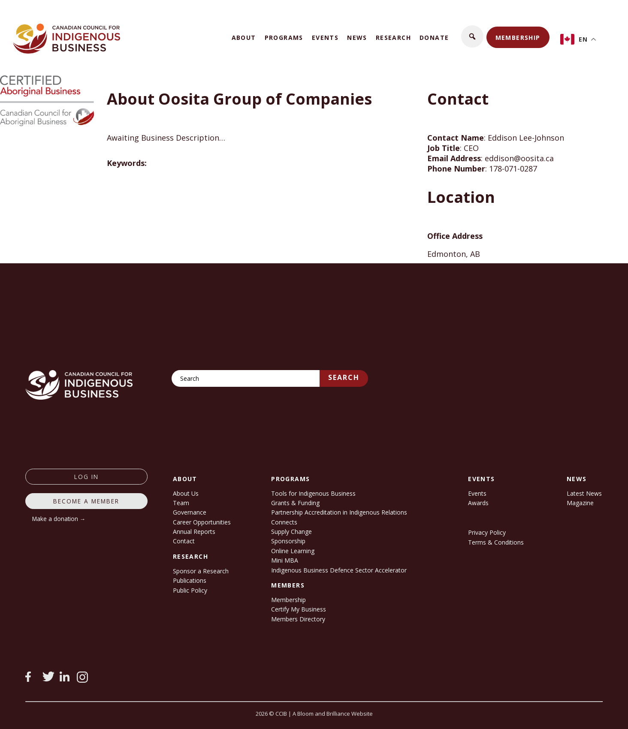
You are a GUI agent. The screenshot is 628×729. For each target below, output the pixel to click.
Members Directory (298, 619)
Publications (189, 580)
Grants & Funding (295, 503)
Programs (284, 37)
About (244, 37)
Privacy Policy (487, 532)
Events (325, 37)
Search (343, 377)
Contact (184, 541)
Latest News (584, 493)
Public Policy (190, 590)
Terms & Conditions (496, 542)
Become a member (86, 501)
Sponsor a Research (201, 571)
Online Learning (292, 551)
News (357, 37)
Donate (434, 37)
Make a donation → (59, 519)
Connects (284, 522)
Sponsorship (288, 541)
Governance (189, 512)
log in (86, 477)
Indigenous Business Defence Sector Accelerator (339, 570)
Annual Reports (194, 531)
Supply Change (291, 531)
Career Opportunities (202, 522)
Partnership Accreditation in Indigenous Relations (339, 512)
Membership (517, 37)
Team (181, 503)
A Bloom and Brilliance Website (333, 713)
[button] (472, 36)
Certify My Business (298, 609)
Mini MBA (284, 560)
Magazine (580, 503)
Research (393, 37)
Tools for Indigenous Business (313, 493)
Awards (478, 503)
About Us (186, 493)
